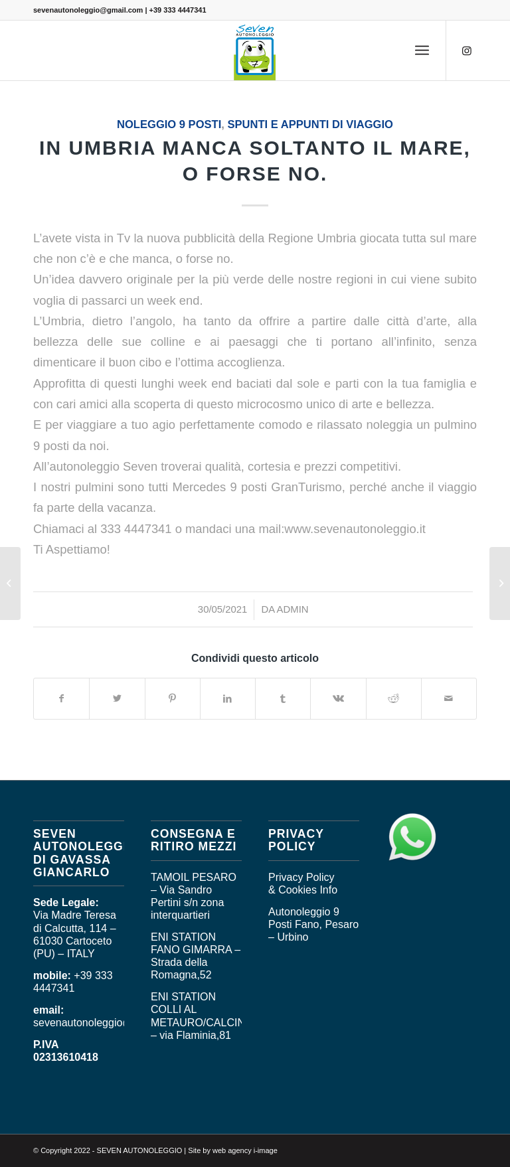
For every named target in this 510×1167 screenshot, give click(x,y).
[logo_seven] (255, 50)
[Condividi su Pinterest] (172, 698)
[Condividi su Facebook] (61, 698)
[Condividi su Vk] (338, 698)
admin (293, 609)
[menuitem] (422, 50)
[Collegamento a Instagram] (467, 50)
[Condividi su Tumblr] (283, 698)
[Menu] (422, 50)
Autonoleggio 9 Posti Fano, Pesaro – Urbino (313, 924)
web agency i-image (245, 1150)
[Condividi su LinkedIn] (228, 698)
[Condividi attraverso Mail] (449, 698)
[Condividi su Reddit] (394, 698)
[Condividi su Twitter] (117, 698)
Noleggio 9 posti (169, 124)
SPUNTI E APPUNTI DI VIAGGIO (309, 124)
